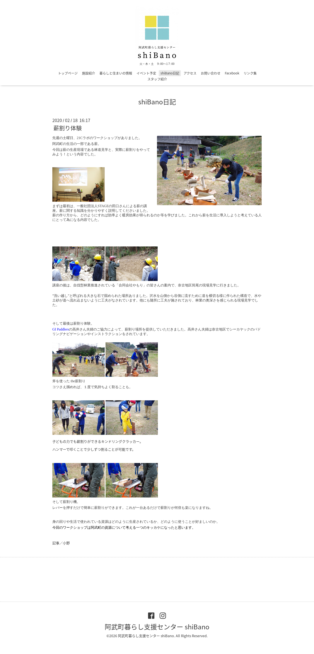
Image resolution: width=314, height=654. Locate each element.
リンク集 (250, 73)
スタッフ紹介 (157, 79)
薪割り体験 (67, 128)
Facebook (232, 73)
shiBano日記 (169, 73)
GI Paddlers (60, 329)
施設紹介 (88, 73)
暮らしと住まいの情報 (115, 73)
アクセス (190, 73)
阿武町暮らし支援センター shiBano (157, 627)
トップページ (68, 73)
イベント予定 (146, 73)
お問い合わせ (210, 73)
